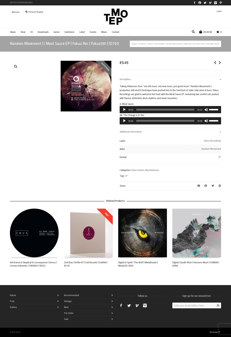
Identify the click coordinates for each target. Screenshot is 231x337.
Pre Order (68, 313)
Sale (66, 319)
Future (13, 295)
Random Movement (211, 148)
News (13, 32)
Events (93, 32)
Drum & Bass (137, 170)
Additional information (131, 131)
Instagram (215, 3)
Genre (57, 32)
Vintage (68, 301)
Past (12, 301)
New (66, 307)
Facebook (194, 3)
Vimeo (210, 3)
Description (125, 79)
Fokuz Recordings (212, 140)
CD (31, 32)
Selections (69, 32)
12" (219, 157)
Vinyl (23, 32)
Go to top (215, 332)
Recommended (71, 295)
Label (82, 32)
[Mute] (206, 109)
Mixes (104, 32)
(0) (205, 31)
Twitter (205, 3)
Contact (115, 32)
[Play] (124, 109)
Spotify (200, 3)
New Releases (152, 170)
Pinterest (221, 3)
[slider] (165, 110)
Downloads (43, 32)
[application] (170, 109)
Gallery (13, 307)
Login (219, 11)
